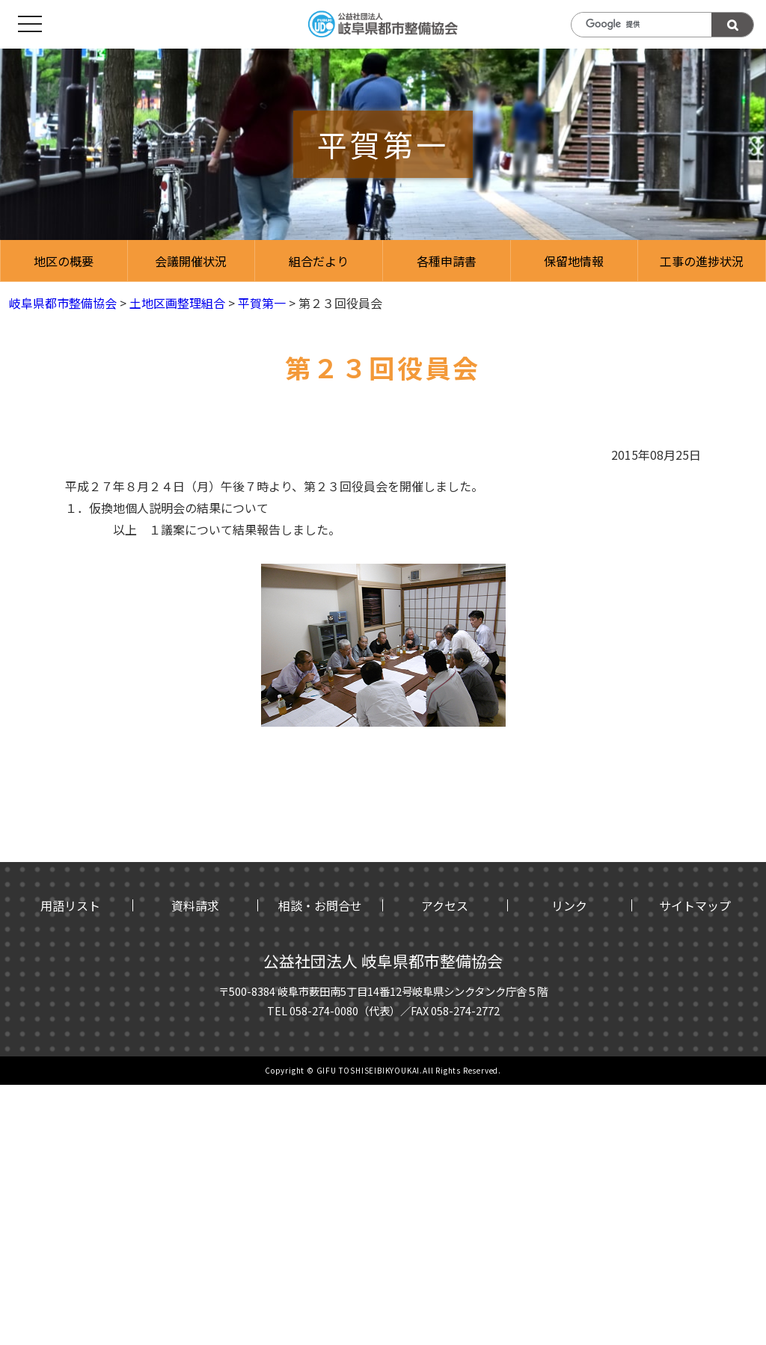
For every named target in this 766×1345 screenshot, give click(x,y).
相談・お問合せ (320, 905)
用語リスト (70, 905)
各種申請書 (447, 261)
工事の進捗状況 (702, 261)
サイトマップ (695, 905)
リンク (569, 905)
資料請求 (195, 905)
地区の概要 (64, 261)
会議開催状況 (191, 261)
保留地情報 (574, 261)
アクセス (444, 905)
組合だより (319, 261)
